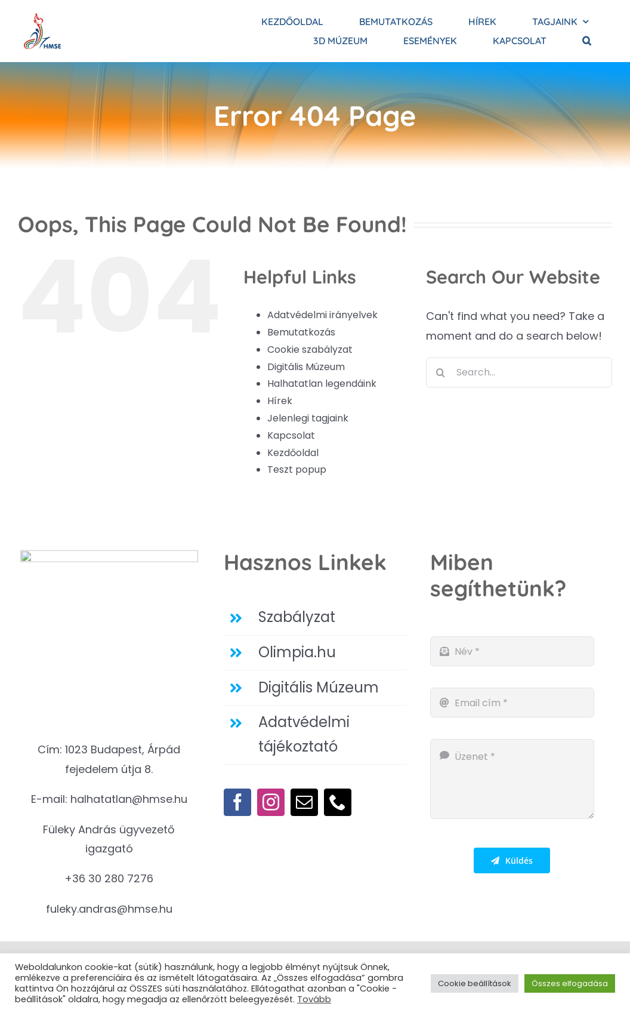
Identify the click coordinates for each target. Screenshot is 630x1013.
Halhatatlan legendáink (321, 383)
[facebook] (237, 802)
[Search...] (519, 372)
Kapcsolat (291, 435)
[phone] (337, 802)
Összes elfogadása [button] (570, 983)
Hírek (279, 401)
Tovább (314, 999)
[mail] (304, 802)
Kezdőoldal (293, 453)
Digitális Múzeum (306, 367)
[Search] (441, 372)
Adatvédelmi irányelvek (322, 315)
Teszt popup (296, 469)
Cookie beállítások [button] (474, 983)
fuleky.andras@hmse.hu (109, 908)
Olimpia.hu (297, 652)
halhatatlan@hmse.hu (128, 799)
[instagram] (271, 802)
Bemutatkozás (301, 332)
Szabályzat (296, 617)
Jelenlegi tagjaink (307, 418)
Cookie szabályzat (310, 349)
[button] (586, 40)
